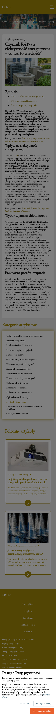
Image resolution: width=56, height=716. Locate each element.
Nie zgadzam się (43, 703)
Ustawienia (24, 703)
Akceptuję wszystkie (42, 711)
